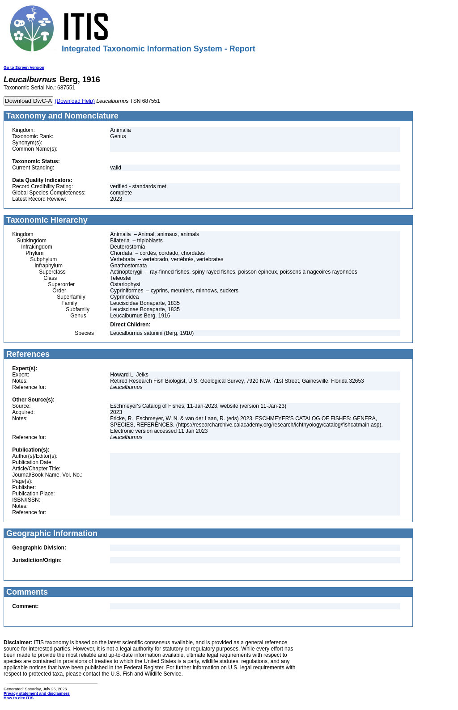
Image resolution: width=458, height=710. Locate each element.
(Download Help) (75, 101)
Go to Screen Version (24, 67)
